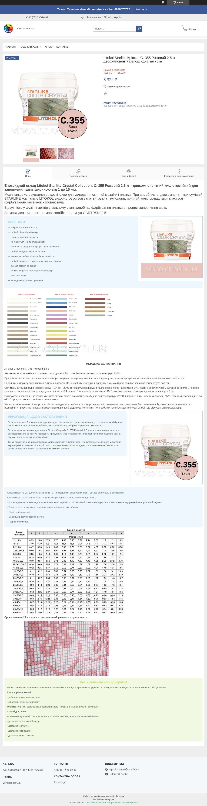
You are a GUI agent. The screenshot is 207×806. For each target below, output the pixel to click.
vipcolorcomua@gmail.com (124, 769)
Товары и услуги (30, 46)
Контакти (141, 9)
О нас (49, 46)
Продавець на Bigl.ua (103, 799)
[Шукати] (139, 29)
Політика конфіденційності (125, 802)
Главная (10, 46)
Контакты (62, 46)
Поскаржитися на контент (98, 802)
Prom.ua (120, 796)
